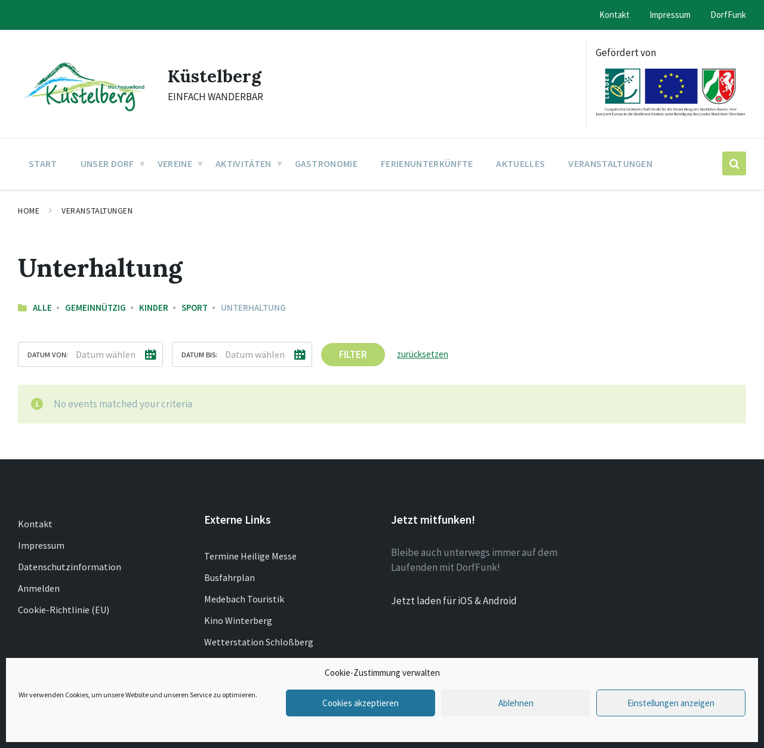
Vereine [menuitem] (175, 163)
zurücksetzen (422, 354)
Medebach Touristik (244, 599)
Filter (353, 354)
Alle (42, 307)
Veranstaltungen (97, 210)
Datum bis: (199, 354)
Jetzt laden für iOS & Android (454, 600)
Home (28, 210)
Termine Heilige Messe (250, 556)
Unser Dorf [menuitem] (107, 163)
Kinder (153, 307)
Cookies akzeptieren (360, 703)
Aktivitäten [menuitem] (243, 163)
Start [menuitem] (43, 163)
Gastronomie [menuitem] (326, 163)
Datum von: (47, 354)
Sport (194, 307)
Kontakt (35, 524)
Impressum (41, 545)
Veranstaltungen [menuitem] (610, 163)
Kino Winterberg (238, 620)
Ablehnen (516, 703)
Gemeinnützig (95, 307)
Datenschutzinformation (69, 567)
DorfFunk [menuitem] (728, 14)
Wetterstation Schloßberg (258, 642)
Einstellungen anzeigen (670, 703)
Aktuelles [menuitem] (520, 163)
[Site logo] (84, 112)
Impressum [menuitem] (670, 14)
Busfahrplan (229, 577)
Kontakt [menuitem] (614, 14)
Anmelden (39, 588)
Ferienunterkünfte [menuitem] (427, 163)
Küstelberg (215, 75)
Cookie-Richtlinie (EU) (63, 610)
